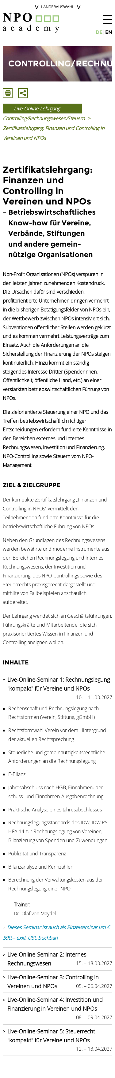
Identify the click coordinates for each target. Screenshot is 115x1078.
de (99, 32)
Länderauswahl (57, 7)
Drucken (8, 93)
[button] (107, 19)
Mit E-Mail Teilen (23, 93)
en (108, 32)
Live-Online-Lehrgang (37, 108)
